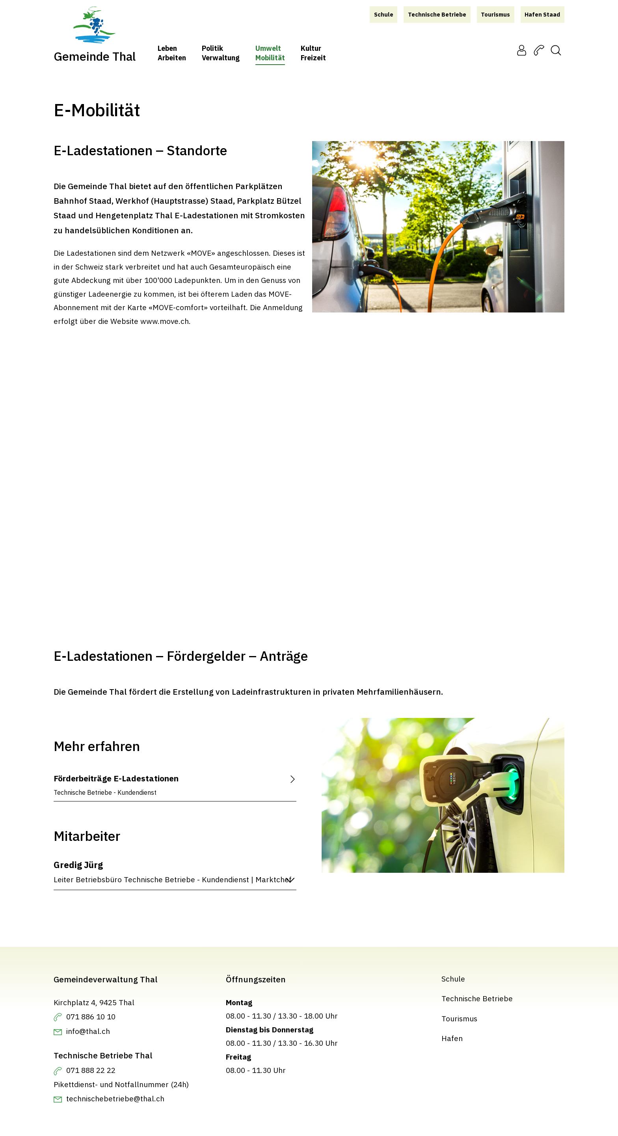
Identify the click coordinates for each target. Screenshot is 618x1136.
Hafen (452, 1038)
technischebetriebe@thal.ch (115, 1098)
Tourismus (459, 1018)
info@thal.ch (88, 1031)
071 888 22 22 (90, 1070)
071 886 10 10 (90, 1016)
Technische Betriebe (477, 998)
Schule (453, 979)
